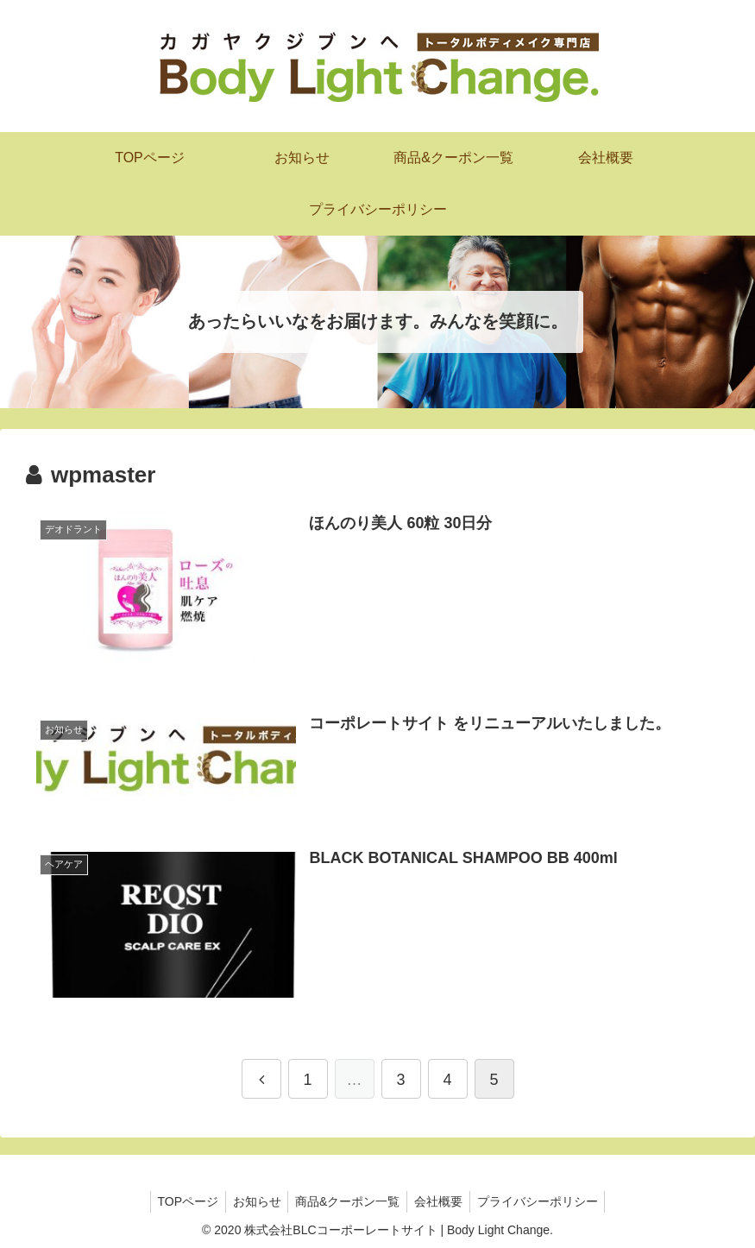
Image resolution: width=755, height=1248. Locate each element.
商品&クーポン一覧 (347, 1201)
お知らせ (253, 1201)
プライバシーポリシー (544, 1201)
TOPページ (180, 1201)
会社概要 (442, 1201)
